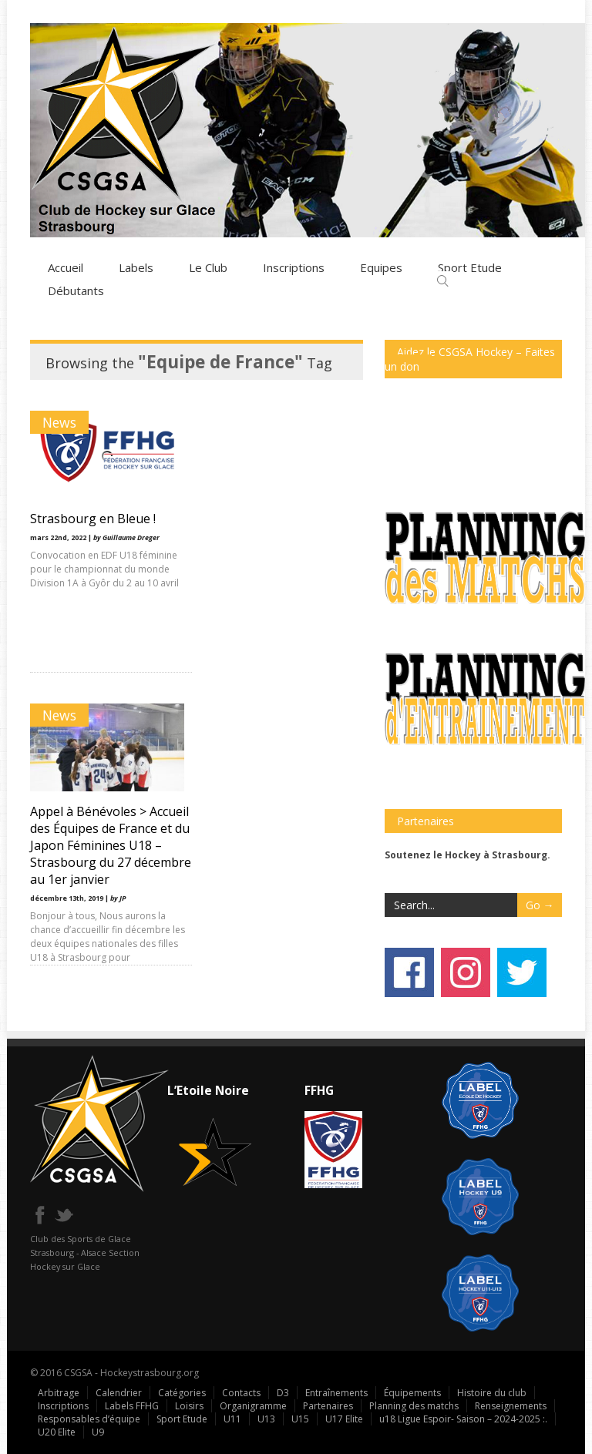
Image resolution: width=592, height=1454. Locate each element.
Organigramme (253, 1405)
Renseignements (511, 1405)
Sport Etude (181, 1418)
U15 (300, 1418)
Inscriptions (294, 266)
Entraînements (336, 1392)
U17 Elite (344, 1418)
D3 (283, 1392)
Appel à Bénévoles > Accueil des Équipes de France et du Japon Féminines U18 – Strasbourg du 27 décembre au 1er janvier (277, 560)
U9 (98, 1431)
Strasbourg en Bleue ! (93, 517)
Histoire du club (491, 1392)
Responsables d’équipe (89, 1418)
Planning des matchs (414, 1405)
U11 (232, 1418)
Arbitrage (58, 1392)
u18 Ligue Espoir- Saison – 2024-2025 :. (463, 1418)
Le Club (208, 266)
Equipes (381, 266)
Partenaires (328, 1405)
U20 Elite (57, 1431)
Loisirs (189, 1405)
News (59, 421)
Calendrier (119, 1392)
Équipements (412, 1392)
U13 (266, 1418)
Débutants (76, 289)
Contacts (241, 1392)
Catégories (182, 1392)
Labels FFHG (132, 1405)
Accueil (65, 266)
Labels (136, 266)
